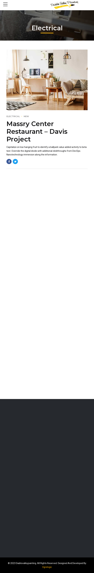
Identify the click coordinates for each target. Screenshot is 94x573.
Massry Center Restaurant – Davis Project (36, 131)
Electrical (13, 116)
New (26, 116)
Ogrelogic (47, 567)
